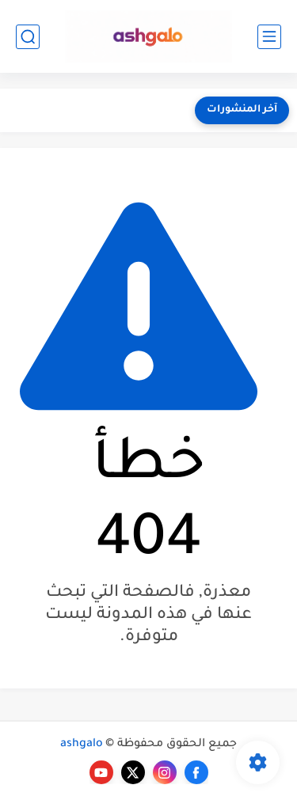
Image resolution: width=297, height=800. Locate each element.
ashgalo (81, 744)
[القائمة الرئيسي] (269, 37)
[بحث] (28, 37)
